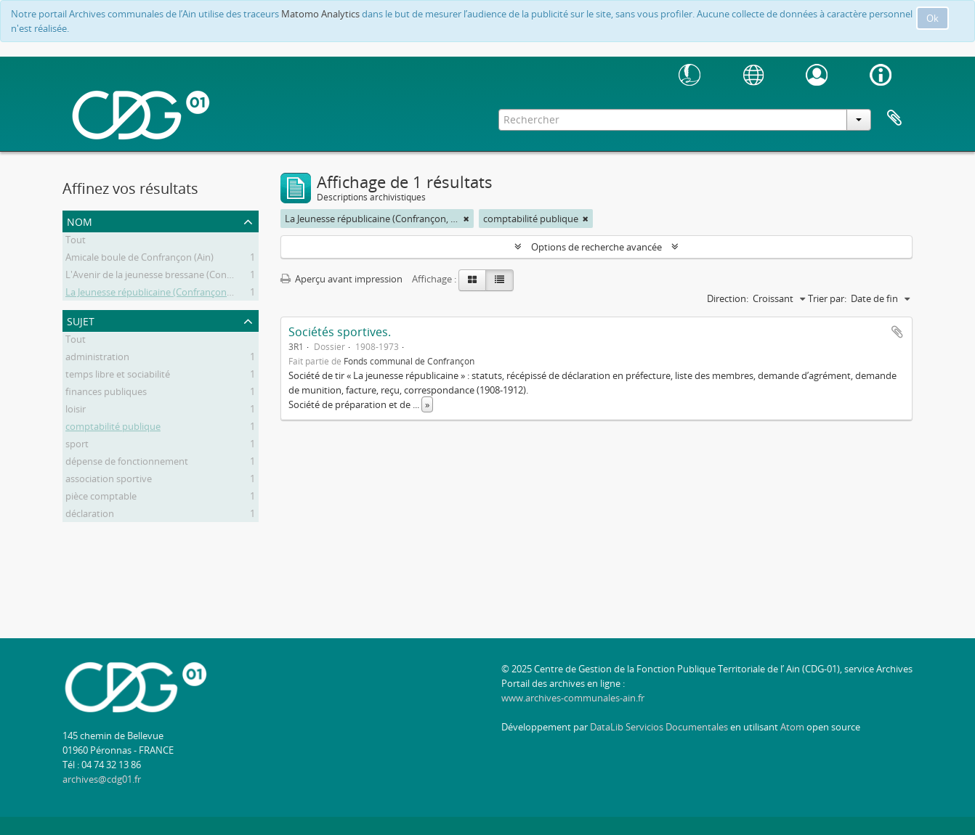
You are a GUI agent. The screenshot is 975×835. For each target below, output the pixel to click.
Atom (792, 726)
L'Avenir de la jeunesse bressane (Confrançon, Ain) (173, 276)
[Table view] (499, 280)
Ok (932, 18)
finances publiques (106, 393)
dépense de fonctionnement (126, 463)
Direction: (727, 298)
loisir (75, 411)
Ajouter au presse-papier (897, 332)
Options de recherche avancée (596, 246)
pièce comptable (101, 498)
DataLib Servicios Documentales (659, 726)
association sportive (108, 480)
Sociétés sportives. (339, 332)
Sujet (80, 320)
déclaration (89, 515)
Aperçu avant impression (341, 278)
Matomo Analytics (320, 13)
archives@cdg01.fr (101, 779)
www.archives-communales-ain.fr (572, 697)
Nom (79, 220)
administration (97, 358)
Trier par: (827, 298)
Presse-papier (894, 118)
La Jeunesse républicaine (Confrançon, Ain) (156, 294)
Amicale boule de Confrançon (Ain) (139, 259)
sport (77, 445)
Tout (75, 241)
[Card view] (472, 280)
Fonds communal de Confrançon (409, 361)
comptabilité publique (113, 428)
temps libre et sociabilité (117, 376)
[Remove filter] (466, 218)
